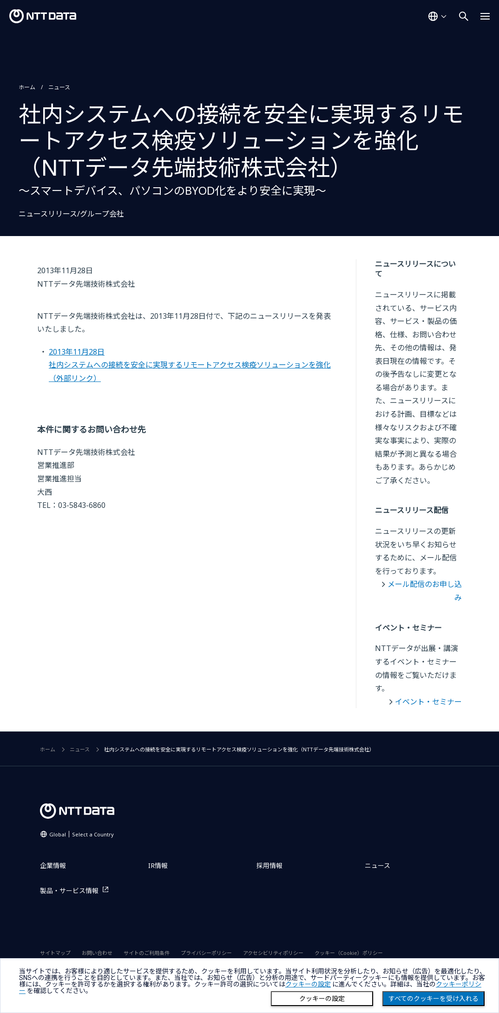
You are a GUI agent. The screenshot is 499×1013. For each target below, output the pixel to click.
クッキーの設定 (322, 998)
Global (81, 834)
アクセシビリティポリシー (273, 952)
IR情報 (158, 865)
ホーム (27, 87)
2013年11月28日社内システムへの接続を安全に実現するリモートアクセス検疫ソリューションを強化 (190, 365)
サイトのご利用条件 (147, 952)
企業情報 (53, 865)
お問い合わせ (97, 952)
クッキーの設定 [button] (308, 984)
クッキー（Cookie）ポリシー (349, 952)
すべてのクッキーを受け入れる (433, 998)
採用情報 (269, 865)
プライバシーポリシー (206, 952)
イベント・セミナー (428, 702)
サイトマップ (55, 952)
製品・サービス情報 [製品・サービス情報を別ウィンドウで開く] (69, 890)
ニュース (59, 87)
